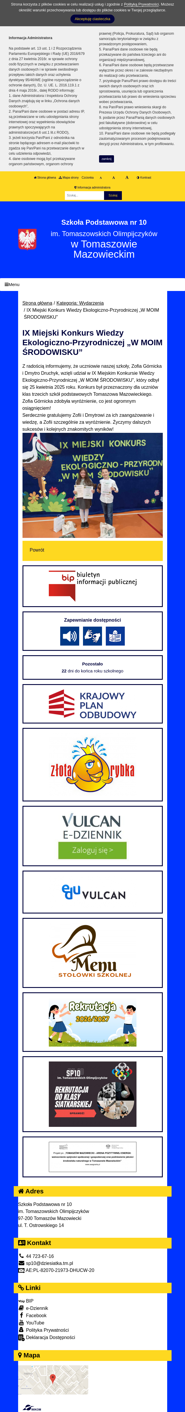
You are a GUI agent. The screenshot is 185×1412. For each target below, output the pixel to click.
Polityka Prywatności (43, 1330)
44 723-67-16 (36, 1256)
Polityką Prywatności (141, 4)
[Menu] (92, 284)
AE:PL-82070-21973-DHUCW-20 (56, 1270)
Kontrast (144, 177)
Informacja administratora (92, 187)
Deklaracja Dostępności (46, 1337)
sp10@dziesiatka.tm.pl (45, 1263)
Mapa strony (69, 177)
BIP (26, 1300)
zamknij (107, 159)
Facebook (32, 1315)
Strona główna (45, 177)
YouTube (31, 1322)
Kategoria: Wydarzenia (80, 303)
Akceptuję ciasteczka (92, 19)
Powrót (37, 550)
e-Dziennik (33, 1308)
